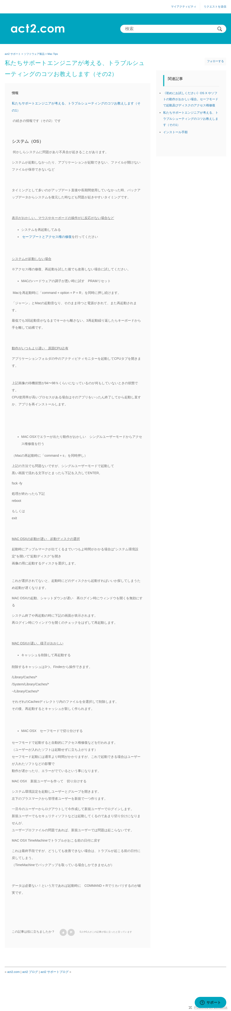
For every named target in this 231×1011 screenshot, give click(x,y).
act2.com (13, 972)
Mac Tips (53, 53)
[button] (63, 932)
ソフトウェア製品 (34, 53)
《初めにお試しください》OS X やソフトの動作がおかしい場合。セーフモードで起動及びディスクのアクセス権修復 (190, 99)
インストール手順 (175, 132)
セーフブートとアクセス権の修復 (47, 237)
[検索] (173, 29)
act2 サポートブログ (55, 972)
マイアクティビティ (183, 6)
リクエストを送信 (215, 6)
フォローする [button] (215, 61)
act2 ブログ (30, 972)
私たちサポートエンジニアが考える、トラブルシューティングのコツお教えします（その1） (190, 119)
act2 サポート (13, 53)
